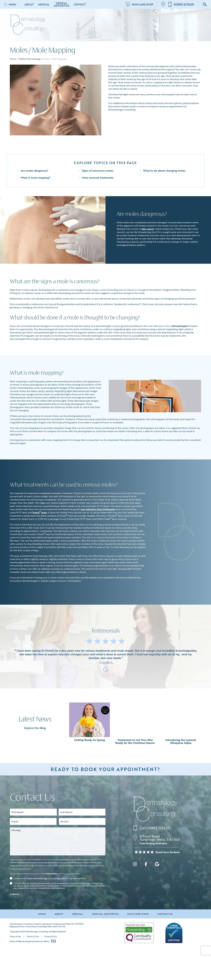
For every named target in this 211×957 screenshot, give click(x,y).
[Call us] (181, 4)
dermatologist (179, 326)
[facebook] (145, 864)
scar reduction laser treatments (98, 509)
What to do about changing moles (164, 170)
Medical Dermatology (30, 58)
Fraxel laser (40, 512)
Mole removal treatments (98, 177)
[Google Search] (205, 4)
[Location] (164, 4)
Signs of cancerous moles (97, 170)
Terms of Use (15, 936)
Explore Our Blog (35, 728)
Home (13, 58)
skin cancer (148, 229)
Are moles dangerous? (34, 170)
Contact (80, 4)
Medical (43, 4)
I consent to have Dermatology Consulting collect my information (54, 878)
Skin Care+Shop (138, 914)
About (29, 4)
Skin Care (139, 4)
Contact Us (165, 914)
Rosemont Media (41, 941)
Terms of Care (33, 936)
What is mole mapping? (35, 177)
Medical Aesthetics (61, 4)
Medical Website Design (20, 941)
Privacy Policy (51, 873)
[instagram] (135, 864)
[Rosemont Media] (53, 941)
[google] (157, 864)
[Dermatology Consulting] (155, 809)
